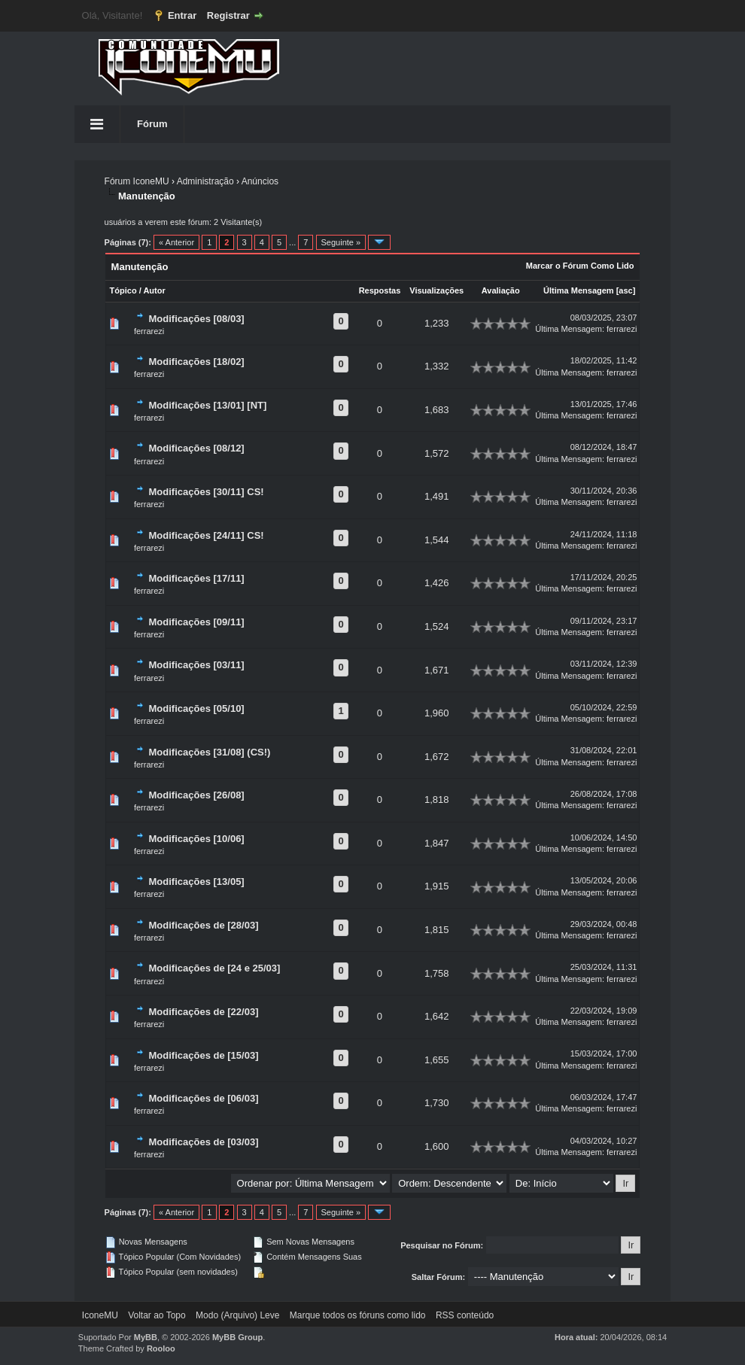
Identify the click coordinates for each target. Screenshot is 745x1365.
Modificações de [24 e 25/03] (215, 968)
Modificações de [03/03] (204, 1142)
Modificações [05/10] (197, 708)
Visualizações (436, 290)
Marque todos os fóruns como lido (358, 1315)
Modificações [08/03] (197, 318)
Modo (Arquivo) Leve (237, 1315)
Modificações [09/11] (197, 622)
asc (625, 290)
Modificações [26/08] (197, 795)
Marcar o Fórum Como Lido (580, 265)
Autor (154, 290)
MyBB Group (237, 1337)
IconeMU (100, 1315)
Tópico (123, 290)
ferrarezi (149, 331)
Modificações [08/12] (197, 448)
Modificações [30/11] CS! (206, 491)
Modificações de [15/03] (204, 1055)
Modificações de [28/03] (204, 925)
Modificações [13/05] (197, 881)
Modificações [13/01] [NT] (208, 405)
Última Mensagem (578, 290)
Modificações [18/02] (197, 361)
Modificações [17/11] (197, 578)
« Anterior (176, 242)
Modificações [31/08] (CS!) (210, 752)
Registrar (228, 15)
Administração (205, 181)
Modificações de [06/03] (204, 1098)
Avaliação (501, 290)
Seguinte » (341, 242)
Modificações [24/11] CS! (206, 535)
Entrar (182, 15)
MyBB (145, 1337)
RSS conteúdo (465, 1315)
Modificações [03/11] (197, 664)
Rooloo (161, 1348)
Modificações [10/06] (197, 838)
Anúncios (260, 181)
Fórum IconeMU (137, 181)
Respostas (380, 290)
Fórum (152, 123)
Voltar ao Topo (157, 1315)
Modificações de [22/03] (204, 1011)
